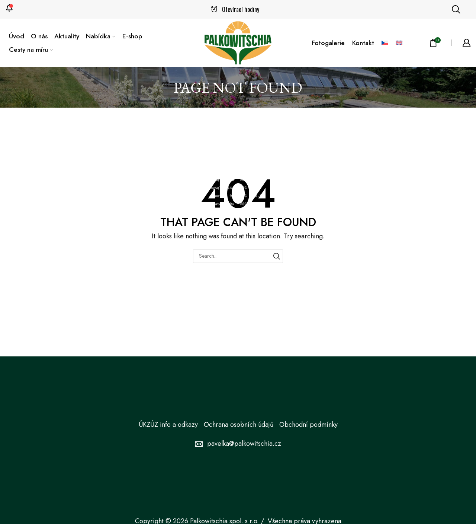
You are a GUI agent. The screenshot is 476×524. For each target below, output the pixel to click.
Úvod (16, 36)
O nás (39, 36)
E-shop (132, 36)
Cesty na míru (31, 49)
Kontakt (363, 43)
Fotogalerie (328, 43)
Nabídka (101, 36)
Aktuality (66, 36)
